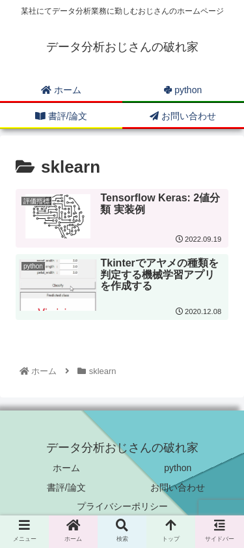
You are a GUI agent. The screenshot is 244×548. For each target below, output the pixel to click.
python (177, 468)
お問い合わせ (177, 487)
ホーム (66, 468)
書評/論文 (66, 487)
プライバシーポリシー (122, 506)
